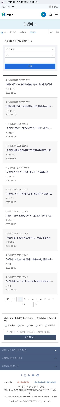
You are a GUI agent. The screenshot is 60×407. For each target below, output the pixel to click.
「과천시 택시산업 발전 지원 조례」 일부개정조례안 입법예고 (32, 281)
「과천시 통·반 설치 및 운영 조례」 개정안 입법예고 (28, 237)
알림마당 (22, 32)
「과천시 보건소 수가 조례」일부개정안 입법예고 (27, 172)
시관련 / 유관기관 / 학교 (12, 358)
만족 (22, 325)
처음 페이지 (7, 299)
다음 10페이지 (29, 304)
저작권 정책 (8, 382)
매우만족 (11, 325)
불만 (40, 325)
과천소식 (12, 32)
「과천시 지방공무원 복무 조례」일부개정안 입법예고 (29, 194)
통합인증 (55, 7)
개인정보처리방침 (23, 382)
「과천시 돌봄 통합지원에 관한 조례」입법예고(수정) (29, 150)
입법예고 (32, 32)
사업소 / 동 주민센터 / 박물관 (14, 350)
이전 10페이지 (14, 299)
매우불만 (51, 325)
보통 (31, 325)
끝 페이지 (36, 304)
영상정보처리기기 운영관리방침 (45, 382)
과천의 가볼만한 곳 (10, 366)
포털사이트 (5, 7)
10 (24, 304)
